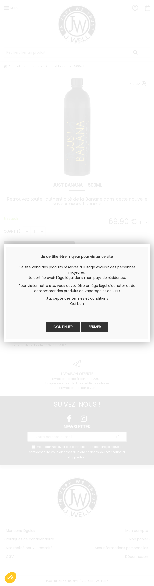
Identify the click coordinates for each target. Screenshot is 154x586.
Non (80, 303)
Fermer (95, 326)
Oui (73, 303)
